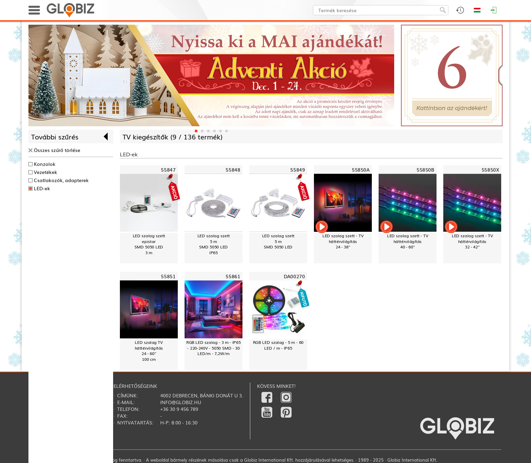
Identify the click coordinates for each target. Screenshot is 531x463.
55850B (425, 169)
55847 (168, 169)
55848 (233, 169)
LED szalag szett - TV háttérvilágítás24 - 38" (342, 241)
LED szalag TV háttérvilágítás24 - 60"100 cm (149, 350)
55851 (168, 276)
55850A (360, 169)
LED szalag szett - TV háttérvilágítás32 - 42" (472, 241)
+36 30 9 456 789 (179, 408)
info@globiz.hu (180, 402)
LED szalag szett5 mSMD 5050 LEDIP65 (213, 244)
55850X (490, 169)
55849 (297, 169)
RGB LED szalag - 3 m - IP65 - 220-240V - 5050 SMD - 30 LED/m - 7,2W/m (213, 347)
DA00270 (294, 276)
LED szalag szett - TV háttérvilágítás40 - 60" (407, 241)
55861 (233, 276)
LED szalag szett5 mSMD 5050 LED (278, 241)
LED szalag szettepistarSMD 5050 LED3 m (149, 244)
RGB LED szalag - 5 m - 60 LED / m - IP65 (278, 345)
